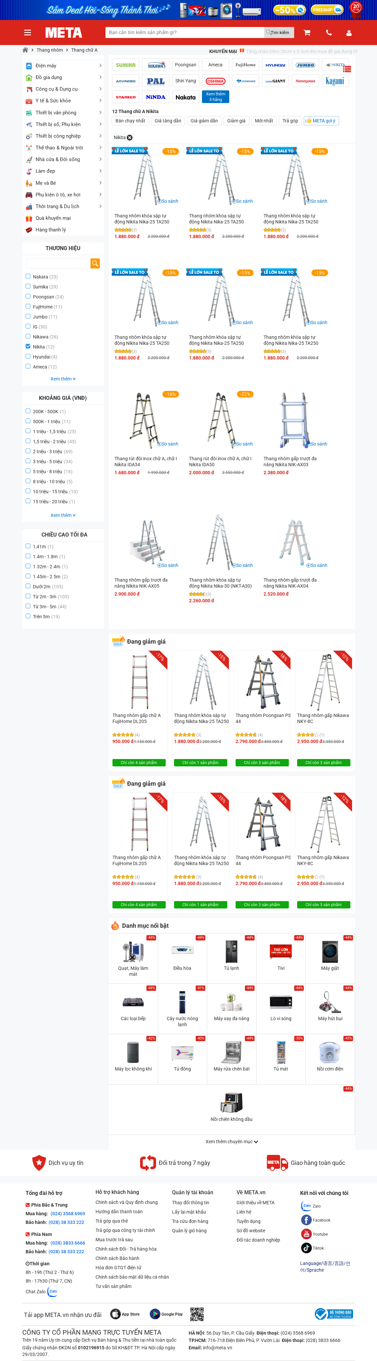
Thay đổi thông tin (190, 1202)
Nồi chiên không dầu (232, 1119)
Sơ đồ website (251, 1230)
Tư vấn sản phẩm (113, 1286)
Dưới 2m (48, 586)
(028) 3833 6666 (67, 1243)
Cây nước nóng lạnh (182, 1021)
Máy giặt (330, 968)
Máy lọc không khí (133, 1069)
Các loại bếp (133, 1018)
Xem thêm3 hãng (215, 96)
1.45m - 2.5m (50, 576)
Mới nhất (264, 120)
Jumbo (40, 316)
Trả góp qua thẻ (111, 1221)
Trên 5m (46, 616)
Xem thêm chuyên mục (232, 1141)
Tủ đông (182, 1069)
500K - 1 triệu (52, 421)
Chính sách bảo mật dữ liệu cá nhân (132, 1277)
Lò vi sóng (281, 1018)
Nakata (40, 276)
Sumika (40, 286)
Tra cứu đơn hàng (190, 1221)
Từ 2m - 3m (51, 596)
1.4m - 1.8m (49, 556)
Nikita (39, 347)
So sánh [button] (170, 201)
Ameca (40, 367)
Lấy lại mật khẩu (189, 1212)
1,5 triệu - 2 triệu (54, 441)
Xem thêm (63, 379)
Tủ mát (281, 1069)
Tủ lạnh (231, 968)
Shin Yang (185, 80)
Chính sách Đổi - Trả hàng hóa (126, 1249)
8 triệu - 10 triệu (53, 481)
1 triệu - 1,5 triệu (54, 431)
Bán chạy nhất (130, 120)
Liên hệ (244, 1212)
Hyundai (41, 357)
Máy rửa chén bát (232, 1069)
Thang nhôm (50, 50)
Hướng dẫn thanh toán (119, 1211)
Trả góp (290, 120)
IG (35, 326)
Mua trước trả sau (114, 1239)
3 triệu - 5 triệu (53, 461)
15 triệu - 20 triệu (54, 501)
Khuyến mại (223, 51)
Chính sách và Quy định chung (126, 1202)
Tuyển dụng (249, 1221)
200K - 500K (49, 411)
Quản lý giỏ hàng (189, 1230)
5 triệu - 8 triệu (53, 471)
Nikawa (41, 336)
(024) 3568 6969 (67, 1213)
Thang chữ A (84, 50)
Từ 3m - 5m (50, 606)
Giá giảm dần (204, 120)
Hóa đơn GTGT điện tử (118, 1267)
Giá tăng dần (168, 120)
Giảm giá (236, 120)
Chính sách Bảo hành (117, 1258)
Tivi (281, 968)
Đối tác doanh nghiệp (258, 1240)
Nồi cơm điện (330, 1069)
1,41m (43, 546)
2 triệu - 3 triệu (53, 451)
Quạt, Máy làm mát (133, 971)
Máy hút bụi (330, 1018)
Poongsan (43, 296)
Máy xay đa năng (231, 1018)
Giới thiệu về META (256, 1202)
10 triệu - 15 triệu (55, 491)
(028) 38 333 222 (66, 1222)
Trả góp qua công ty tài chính (125, 1230)
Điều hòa (182, 968)
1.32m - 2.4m (50, 566)
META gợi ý (324, 120)
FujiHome (43, 306)
